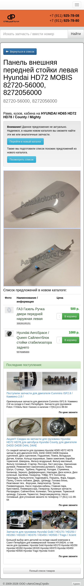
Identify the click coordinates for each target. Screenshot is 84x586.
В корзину (70, 316)
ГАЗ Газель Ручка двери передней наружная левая (31, 314)
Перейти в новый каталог (25, 141)
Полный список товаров (42, 571)
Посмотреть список (22, 159)
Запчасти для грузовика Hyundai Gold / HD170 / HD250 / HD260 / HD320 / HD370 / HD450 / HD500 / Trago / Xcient (41, 533)
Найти (76, 34)
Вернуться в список (20, 51)
